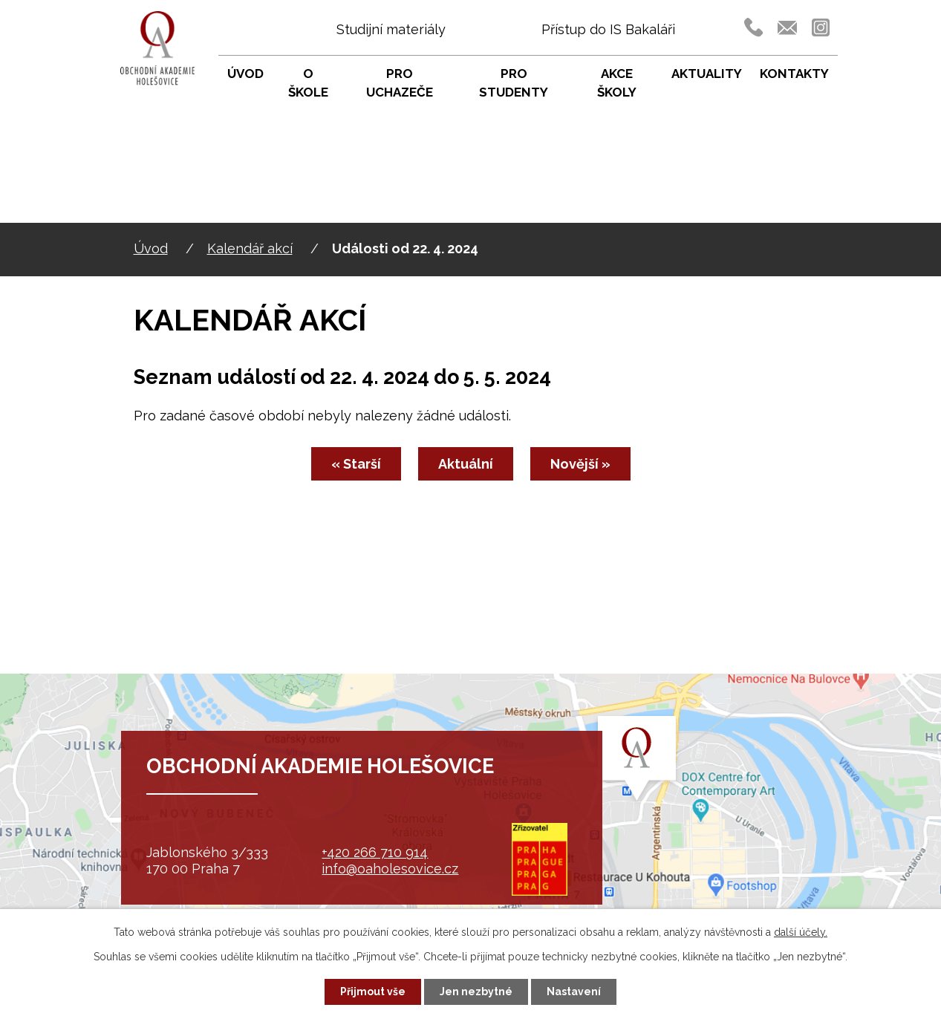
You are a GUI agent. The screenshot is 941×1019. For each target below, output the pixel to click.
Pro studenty (513, 83)
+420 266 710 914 (375, 852)
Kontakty (794, 73)
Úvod (151, 248)
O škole (308, 83)
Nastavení (574, 991)
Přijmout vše (373, 991)
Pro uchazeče (399, 83)
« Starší (356, 464)
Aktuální (465, 464)
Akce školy (616, 83)
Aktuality (706, 73)
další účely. (800, 932)
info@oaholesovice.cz (390, 868)
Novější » (580, 464)
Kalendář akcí (250, 248)
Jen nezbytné (476, 991)
